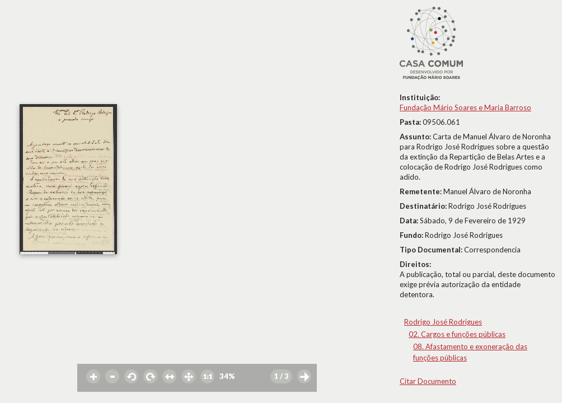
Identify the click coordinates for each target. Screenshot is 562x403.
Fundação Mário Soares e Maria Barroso (465, 107)
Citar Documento (428, 381)
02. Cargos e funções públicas (457, 334)
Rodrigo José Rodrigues (443, 321)
